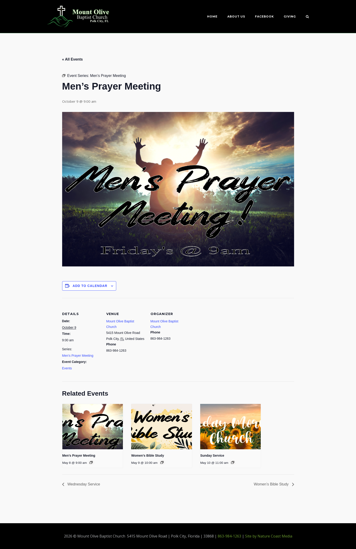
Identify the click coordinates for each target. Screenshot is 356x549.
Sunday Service (212, 455)
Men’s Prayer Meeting (77, 355)
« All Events (72, 59)
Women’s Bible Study (147, 455)
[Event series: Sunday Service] (232, 462)
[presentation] (92, 426)
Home (212, 16)
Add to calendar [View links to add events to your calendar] (89, 286)
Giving (290, 16)
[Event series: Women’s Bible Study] (162, 462)
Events (67, 368)
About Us (236, 16)
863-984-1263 (229, 536)
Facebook (264, 16)
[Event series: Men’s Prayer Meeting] (91, 462)
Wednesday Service (83, 484)
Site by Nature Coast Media (268, 536)
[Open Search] (307, 17)
